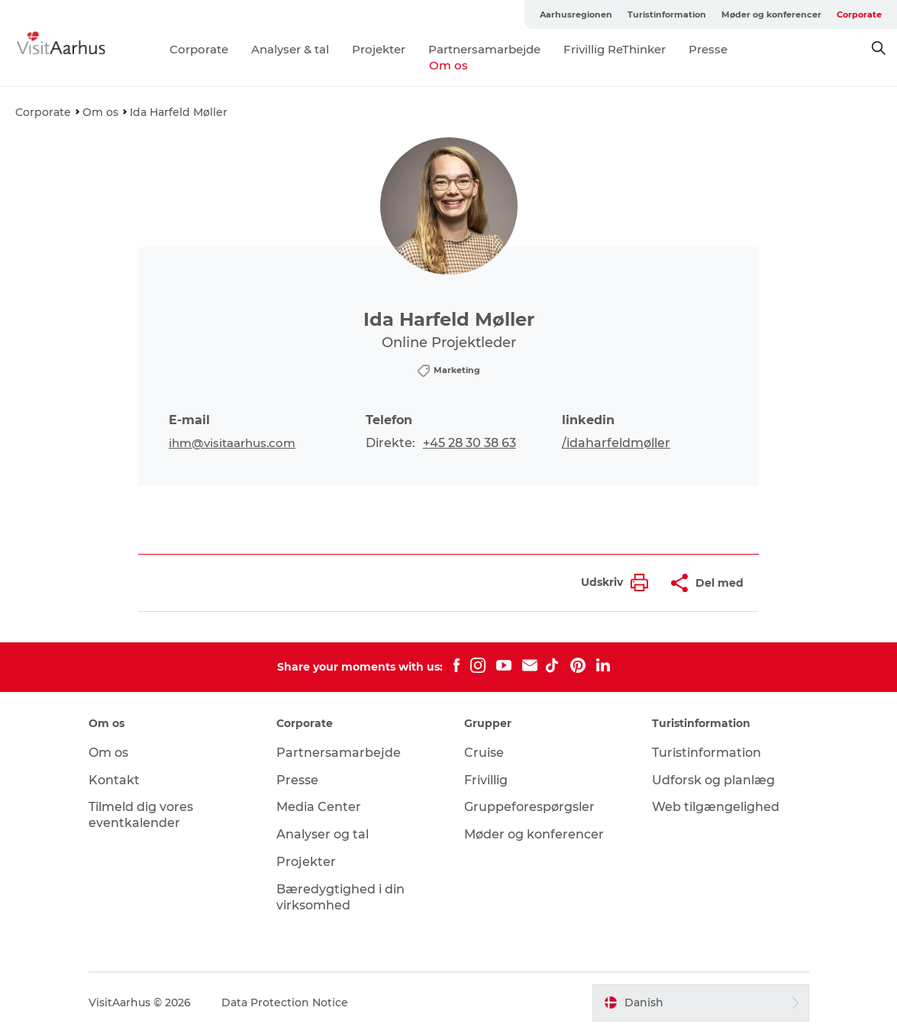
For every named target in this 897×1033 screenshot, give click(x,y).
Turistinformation (667, 14)
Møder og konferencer (771, 14)
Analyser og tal (322, 834)
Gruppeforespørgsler (529, 807)
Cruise (484, 752)
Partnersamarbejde (484, 49)
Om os (448, 65)
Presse (708, 49)
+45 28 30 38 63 (469, 443)
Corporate (859, 14)
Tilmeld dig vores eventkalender (141, 815)
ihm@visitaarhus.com (232, 443)
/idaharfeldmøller (616, 443)
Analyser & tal (290, 49)
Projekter (378, 49)
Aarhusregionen (576, 14)
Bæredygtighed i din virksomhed (340, 897)
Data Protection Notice (284, 1002)
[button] (610, 582)
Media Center (318, 807)
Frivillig (486, 780)
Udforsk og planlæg (713, 780)
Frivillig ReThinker (614, 49)
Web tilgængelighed (715, 807)
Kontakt (114, 780)
